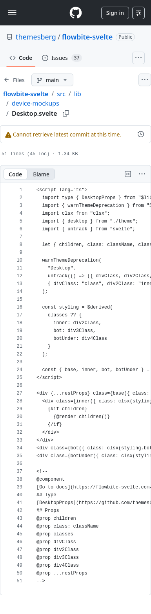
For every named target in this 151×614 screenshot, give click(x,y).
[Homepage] (75, 12)
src (61, 94)
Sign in (115, 12)
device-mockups (35, 103)
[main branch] (52, 80)
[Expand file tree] (14, 80)
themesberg (36, 36)
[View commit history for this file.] (140, 134)
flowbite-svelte (87, 36)
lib (77, 94)
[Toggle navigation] (12, 12)
